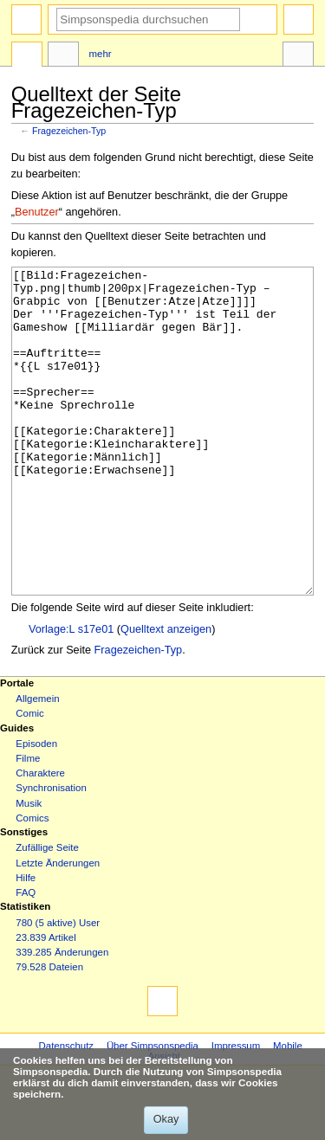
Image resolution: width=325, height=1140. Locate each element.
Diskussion (63, 56)
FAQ (26, 957)
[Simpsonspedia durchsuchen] (148, 19)
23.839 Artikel (45, 1002)
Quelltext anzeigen (165, 694)
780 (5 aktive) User (58, 987)
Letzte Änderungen (58, 928)
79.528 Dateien (49, 1032)
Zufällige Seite (47, 912)
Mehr (100, 53)
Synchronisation (51, 852)
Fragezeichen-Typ (69, 131)
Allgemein (37, 763)
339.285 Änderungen (62, 1017)
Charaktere (40, 838)
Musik (29, 868)
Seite (27, 56)
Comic (29, 778)
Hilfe (26, 942)
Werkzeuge (298, 56)
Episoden (36, 808)
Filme (28, 823)
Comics (32, 883)
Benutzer (37, 212)
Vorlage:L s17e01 (71, 694)
